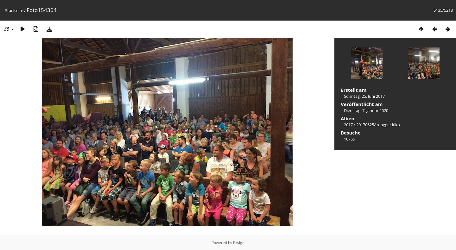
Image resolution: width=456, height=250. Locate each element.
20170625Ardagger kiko (378, 125)
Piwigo (238, 242)
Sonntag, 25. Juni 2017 (364, 96)
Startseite (14, 10)
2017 (348, 125)
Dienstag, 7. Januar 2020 (366, 110)
